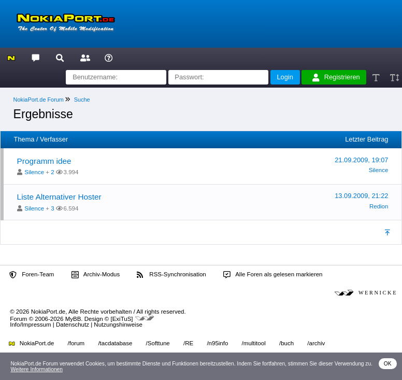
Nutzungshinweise (118, 324)
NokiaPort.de (31, 343)
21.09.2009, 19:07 (361, 160)
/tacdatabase (115, 343)
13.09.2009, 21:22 (361, 196)
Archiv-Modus (95, 274)
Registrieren (336, 77)
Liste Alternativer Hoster (59, 196)
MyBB (73, 318)
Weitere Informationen (36, 369)
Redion (379, 206)
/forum (76, 343)
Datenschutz (72, 324)
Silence (34, 172)
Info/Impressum (30, 324)
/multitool (254, 343)
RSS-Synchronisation (171, 274)
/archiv (316, 343)
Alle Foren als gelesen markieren (273, 274)
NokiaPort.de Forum (38, 99)
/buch (286, 343)
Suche (82, 99)
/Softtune (158, 343)
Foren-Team (31, 274)
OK (388, 364)
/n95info (217, 343)
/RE (188, 343)
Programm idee (44, 161)
